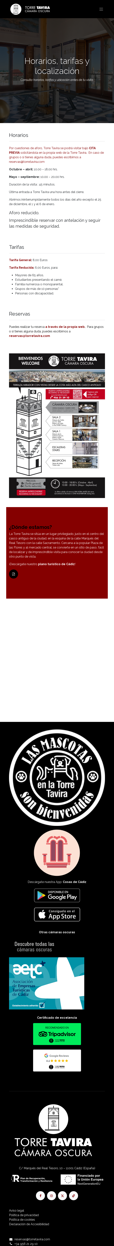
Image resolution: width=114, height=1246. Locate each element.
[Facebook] (40, 1195)
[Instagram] (51, 1195)
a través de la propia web (65, 327)
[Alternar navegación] (101, 9)
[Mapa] (57, 647)
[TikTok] (73, 1195)
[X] (62, 1195)
